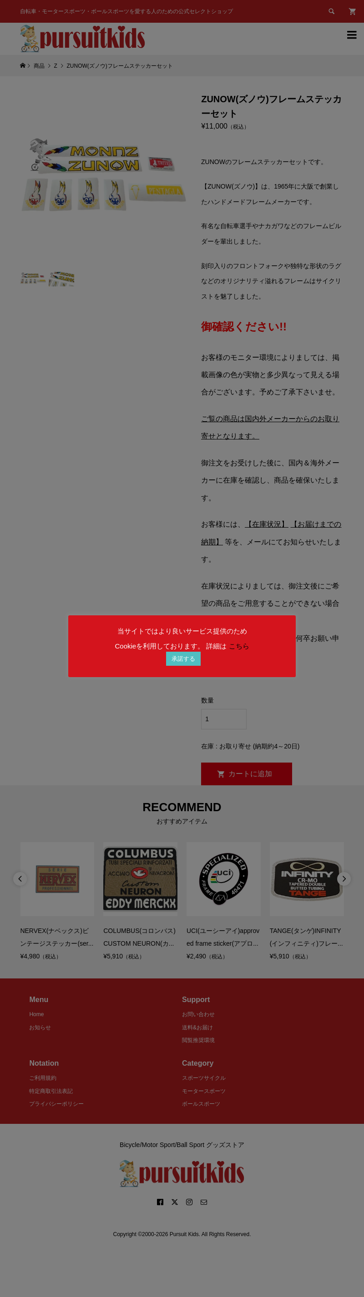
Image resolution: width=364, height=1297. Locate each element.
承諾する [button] (183, 658)
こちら (239, 646)
